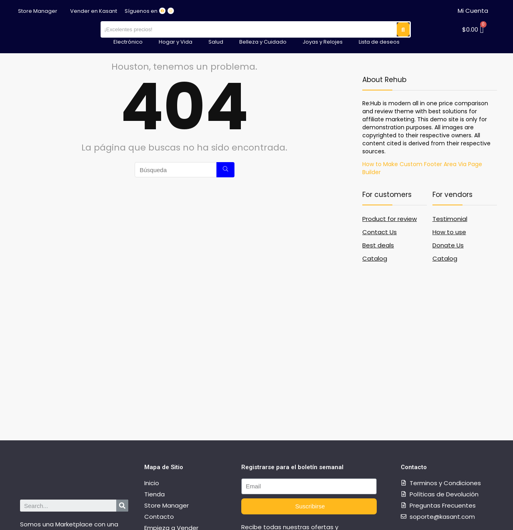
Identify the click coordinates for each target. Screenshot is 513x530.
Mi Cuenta (473, 10)
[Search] (122, 506)
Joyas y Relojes (323, 42)
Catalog (374, 258)
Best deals (378, 245)
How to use (449, 232)
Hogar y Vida (175, 42)
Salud (215, 42)
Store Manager (37, 11)
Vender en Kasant (93, 11)
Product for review (389, 219)
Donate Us (448, 245)
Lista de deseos (379, 42)
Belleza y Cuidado (263, 42)
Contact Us (379, 232)
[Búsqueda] (225, 169)
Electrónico (128, 42)
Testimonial (449, 219)
